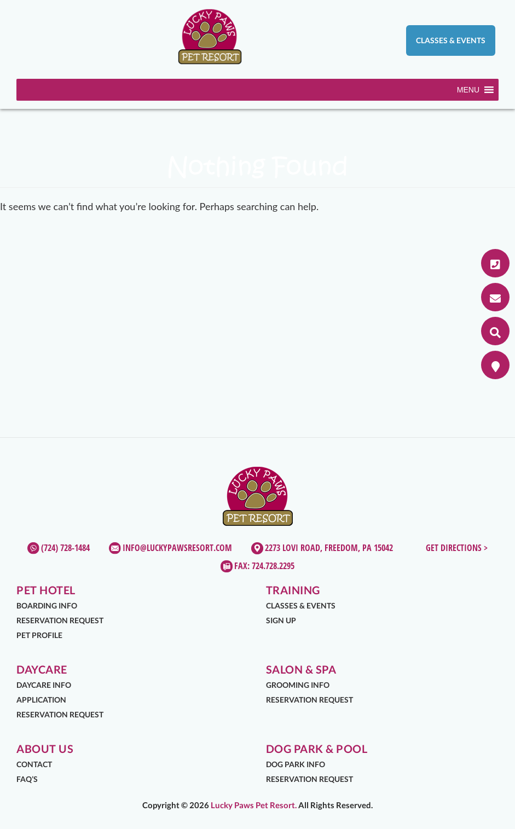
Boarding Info (46, 605)
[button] (468, 90)
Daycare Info (43, 684)
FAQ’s (27, 779)
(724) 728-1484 (65, 548)
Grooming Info (297, 684)
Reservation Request (59, 620)
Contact (34, 764)
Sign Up (281, 620)
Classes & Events (450, 40)
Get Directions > (457, 548)
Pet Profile (39, 635)
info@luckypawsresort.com (177, 548)
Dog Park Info (295, 764)
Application (41, 699)
